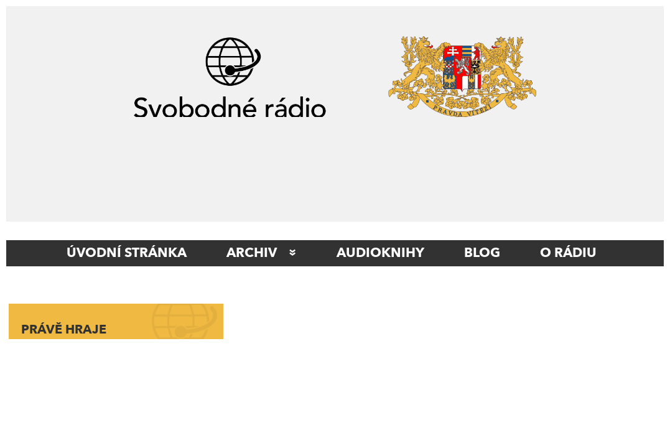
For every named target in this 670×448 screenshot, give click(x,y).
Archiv (251, 253)
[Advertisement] (335, 164)
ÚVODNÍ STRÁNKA (127, 253)
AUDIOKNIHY (380, 253)
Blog (482, 253)
